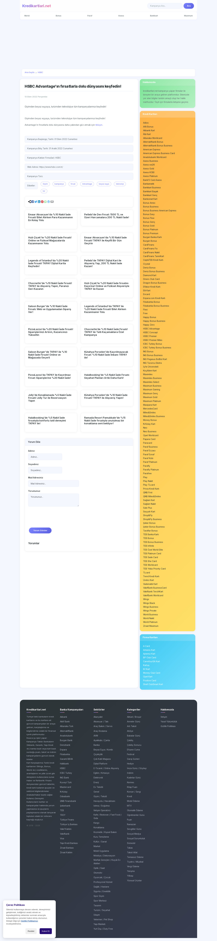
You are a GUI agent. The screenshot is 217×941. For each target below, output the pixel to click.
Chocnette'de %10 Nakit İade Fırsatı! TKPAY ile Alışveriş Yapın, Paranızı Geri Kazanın (50, 286)
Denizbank (65, 748)
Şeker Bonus (149, 525)
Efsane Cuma (133, 752)
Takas (130, 851)
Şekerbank (65, 809)
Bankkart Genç (150, 196)
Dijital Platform (100, 767)
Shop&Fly (148, 518)
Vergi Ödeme (133, 869)
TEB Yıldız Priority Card (154, 571)
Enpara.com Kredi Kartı (154, 299)
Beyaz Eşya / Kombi (103, 752)
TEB (62, 813)
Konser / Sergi (134, 795)
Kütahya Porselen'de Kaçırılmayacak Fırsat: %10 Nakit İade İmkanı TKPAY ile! (106, 354)
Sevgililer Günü (134, 832)
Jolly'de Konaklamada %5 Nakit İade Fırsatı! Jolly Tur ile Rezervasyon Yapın (49, 397)
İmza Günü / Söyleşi (136, 771)
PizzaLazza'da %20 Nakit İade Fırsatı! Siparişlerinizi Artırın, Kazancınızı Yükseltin (50, 331)
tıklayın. (99, 124)
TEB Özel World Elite (153, 552)
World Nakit (148, 621)
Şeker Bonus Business (154, 529)
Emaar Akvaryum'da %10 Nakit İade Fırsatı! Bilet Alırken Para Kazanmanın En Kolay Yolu (50, 217)
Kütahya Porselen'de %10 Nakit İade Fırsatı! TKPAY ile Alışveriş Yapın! (105, 396)
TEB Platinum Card (152, 556)
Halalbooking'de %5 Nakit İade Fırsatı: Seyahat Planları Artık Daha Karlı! (106, 376)
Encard (146, 295)
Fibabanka (65, 757)
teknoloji (120, 184)
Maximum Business (152, 387)
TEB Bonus (148, 541)
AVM (96, 738)
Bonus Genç (149, 223)
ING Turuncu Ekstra (152, 364)
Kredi (129, 799)
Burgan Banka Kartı (152, 238)
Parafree (147, 475)
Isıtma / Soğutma (102, 809)
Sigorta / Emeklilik (102, 894)
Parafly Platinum (151, 472)
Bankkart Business (152, 188)
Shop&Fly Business (152, 521)
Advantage (87, 184)
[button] (32, 201)
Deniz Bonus (149, 269)
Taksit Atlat (132, 855)
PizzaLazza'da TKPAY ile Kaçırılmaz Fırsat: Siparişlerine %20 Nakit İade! (49, 376)
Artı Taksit (131, 729)
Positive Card (149, 683)
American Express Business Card (159, 154)
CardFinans (148, 246)
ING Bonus (148, 353)
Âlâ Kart (147, 134)
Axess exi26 (149, 165)
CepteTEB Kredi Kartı (153, 261)
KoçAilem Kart (150, 372)
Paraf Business (150, 449)
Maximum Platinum (152, 403)
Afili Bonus (148, 127)
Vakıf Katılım (65, 832)
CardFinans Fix (150, 249)
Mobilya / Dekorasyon (104, 858)
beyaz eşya (104, 184)
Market (97, 849)
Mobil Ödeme (133, 804)
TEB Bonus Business (153, 544)
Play (145, 479)
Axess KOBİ (148, 173)
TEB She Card (150, 564)
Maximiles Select (151, 384)
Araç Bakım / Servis (103, 729)
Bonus (58, 16)
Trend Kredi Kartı (151, 579)
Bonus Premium (150, 234)
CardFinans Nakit (151, 253)
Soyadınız (33, 464)
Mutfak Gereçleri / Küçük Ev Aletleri (107, 865)
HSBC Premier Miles (152, 341)
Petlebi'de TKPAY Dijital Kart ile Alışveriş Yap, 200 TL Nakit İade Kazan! (103, 263)
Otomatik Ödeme (135, 813)
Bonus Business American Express (159, 211)
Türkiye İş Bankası (68, 827)
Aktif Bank (65, 725)
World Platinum (150, 625)
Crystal (146, 265)
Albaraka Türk (66, 729)
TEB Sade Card (150, 560)
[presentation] (51, 519)
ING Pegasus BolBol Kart (155, 361)
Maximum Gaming (151, 391)
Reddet (31, 931)
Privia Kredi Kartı (151, 491)
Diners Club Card (151, 280)
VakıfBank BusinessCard (155, 590)
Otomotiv (98, 876)
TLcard (146, 575)
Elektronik (98, 781)
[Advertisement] (108, 44)
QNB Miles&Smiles (152, 498)
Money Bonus (150, 422)
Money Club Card (151, 676)
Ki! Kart (146, 672)
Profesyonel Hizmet (103, 885)
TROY (62, 818)
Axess (121, 16)
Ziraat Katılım (66, 855)
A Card (146, 649)
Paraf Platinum (150, 464)
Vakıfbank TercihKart (153, 594)
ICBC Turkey (66, 776)
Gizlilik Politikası (168, 729)
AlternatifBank (66, 734)
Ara (189, 6)
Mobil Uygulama (101, 854)
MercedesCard (150, 410)
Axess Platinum (150, 177)
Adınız (31, 451)
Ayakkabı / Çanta (102, 743)
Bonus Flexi (148, 219)
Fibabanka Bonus (151, 303)
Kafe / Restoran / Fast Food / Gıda (108, 820)
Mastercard (65, 790)
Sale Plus (147, 510)
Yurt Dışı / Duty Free (103, 932)
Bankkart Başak (150, 192)
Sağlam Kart (149, 502)
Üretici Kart (148, 583)
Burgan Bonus (150, 242)
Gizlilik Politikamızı (29, 921)
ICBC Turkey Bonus (152, 345)
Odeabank (65, 799)
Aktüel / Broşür (134, 720)
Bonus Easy (149, 215)
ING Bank (64, 781)
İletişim (164, 720)
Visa (62, 841)
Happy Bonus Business (154, 322)
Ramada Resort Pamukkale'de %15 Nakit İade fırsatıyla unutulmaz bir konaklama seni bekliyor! (105, 420)
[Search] (165, 6)
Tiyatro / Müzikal (135, 865)
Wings (146, 602)
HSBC (63, 771)
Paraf (90, 16)
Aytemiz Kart (149, 657)
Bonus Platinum (150, 230)
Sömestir (131, 846)
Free (145, 315)
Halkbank (64, 767)
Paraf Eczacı (149, 452)
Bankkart (154, 16)
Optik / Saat (99, 871)
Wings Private (149, 613)
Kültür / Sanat (100, 844)
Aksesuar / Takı (101, 725)
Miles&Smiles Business (154, 418)
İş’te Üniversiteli (150, 368)
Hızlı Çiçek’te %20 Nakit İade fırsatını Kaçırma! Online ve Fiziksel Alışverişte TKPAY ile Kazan (106, 286)
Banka (97, 748)
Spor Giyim (99, 899)
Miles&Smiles (149, 414)
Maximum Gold (150, 399)
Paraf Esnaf (148, 456)
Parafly (146, 468)
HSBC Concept (150, 334)
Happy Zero (149, 326)
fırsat (73, 184)
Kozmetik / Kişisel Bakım (105, 835)
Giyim (45, 184)
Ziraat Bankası (67, 851)
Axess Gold (148, 169)
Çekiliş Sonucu (134, 748)
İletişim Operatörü (102, 813)
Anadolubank (66, 738)
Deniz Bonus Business (154, 272)
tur (44, 191)
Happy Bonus (149, 318)
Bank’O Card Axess (152, 180)
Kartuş (146, 668)
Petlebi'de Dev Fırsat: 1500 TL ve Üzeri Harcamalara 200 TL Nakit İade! (106, 216)
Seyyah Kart (149, 514)
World (27, 16)
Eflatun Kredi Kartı (151, 288)
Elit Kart (146, 292)
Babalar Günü (133, 738)
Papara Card (149, 441)
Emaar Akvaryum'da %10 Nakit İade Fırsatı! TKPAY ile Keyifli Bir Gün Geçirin (105, 240)
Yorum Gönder (40, 531)
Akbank (63, 720)
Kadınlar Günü (134, 781)
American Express (151, 150)
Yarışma (131, 874)
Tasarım (97, 908)
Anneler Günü (133, 725)
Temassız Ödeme (135, 860)
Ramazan (131, 827)
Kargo (96, 826)
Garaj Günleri (133, 762)
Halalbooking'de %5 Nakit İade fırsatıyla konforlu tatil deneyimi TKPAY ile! (47, 420)
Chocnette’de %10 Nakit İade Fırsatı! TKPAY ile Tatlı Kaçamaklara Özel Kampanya (106, 331)
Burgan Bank (66, 743)
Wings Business (150, 610)
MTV (129, 809)
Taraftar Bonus (150, 533)
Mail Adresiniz (35, 478)
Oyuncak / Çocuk (102, 880)
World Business (150, 617)
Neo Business (149, 433)
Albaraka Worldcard (152, 138)
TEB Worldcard (150, 567)
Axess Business (150, 161)
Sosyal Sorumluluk (136, 841)
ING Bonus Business (153, 357)
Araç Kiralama (100, 734)
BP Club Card (149, 660)
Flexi (145, 311)
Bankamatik (148, 184)
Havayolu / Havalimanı (104, 804)
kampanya (59, 184)
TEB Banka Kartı (151, 537)
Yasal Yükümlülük (169, 725)
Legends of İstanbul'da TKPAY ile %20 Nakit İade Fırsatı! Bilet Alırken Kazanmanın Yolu (105, 309)
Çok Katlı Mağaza (102, 762)
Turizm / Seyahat (102, 913)
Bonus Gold (148, 226)
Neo (145, 429)
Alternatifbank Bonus (153, 142)
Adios (146, 123)
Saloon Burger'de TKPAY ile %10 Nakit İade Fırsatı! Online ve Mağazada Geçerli (47, 354)
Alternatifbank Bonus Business (157, 146)
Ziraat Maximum (150, 629)
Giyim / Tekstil (100, 799)
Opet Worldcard (150, 437)
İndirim (130, 776)
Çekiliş (130, 743)
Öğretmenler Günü (136, 818)
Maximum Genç (150, 395)
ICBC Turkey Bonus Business (157, 349)
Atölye (130, 734)
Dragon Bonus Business (154, 284)
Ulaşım (97, 918)
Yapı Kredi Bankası (69, 846)
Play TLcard (149, 487)
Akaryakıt (98, 720)
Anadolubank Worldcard (154, 157)
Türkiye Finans (67, 823)
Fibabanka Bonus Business (156, 307)
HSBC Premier (150, 338)
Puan (129, 823)
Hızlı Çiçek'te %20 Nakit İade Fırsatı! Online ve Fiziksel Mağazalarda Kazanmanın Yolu (49, 240)
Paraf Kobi (148, 460)
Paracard (147, 445)
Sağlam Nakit (149, 506)
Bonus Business (151, 207)
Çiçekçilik (98, 757)
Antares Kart (149, 653)
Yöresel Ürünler (134, 883)
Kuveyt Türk (66, 785)
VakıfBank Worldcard (153, 598)
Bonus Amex (149, 203)
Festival (130, 757)
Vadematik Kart (150, 587)
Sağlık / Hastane (101, 890)
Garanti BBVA (66, 762)
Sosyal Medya (134, 837)
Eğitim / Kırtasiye (101, 776)
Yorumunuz (34, 491)
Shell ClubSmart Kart (153, 687)
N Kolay (64, 795)
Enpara (63, 752)
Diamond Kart (149, 276)
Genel (96, 795)
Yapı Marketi (99, 927)
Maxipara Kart (150, 406)
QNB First (147, 495)
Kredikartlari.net (36, 6)
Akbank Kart (149, 131)
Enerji (96, 785)
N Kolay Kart (149, 426)
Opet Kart (147, 680)
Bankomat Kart (150, 200)
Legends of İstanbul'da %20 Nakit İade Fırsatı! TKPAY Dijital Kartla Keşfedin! (48, 263)
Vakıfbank (64, 837)
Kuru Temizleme (101, 840)
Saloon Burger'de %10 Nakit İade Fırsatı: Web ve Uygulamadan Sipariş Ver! (49, 309)
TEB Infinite (148, 548)
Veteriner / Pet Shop (103, 922)
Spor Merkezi (100, 904)
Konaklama (99, 830)
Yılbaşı (130, 879)
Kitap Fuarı (132, 790)
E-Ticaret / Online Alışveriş (106, 771)
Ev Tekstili (98, 790)
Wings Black (149, 606)
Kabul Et (46, 931)
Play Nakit (148, 483)
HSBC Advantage (151, 330)
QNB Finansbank (68, 804)
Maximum (188, 16)
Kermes (130, 785)
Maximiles (148, 376)
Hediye (130, 767)
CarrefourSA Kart (151, 664)
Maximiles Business (152, 380)
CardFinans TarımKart (153, 257)
